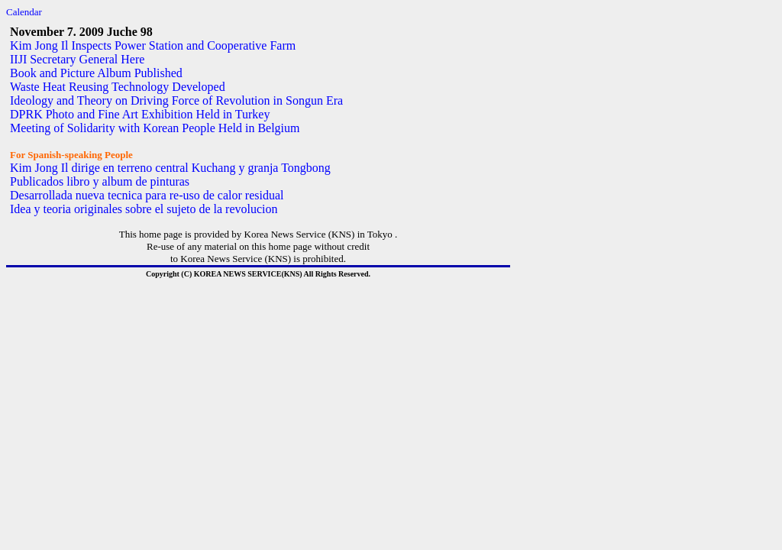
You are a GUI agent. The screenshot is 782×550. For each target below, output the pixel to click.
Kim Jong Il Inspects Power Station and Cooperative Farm (153, 45)
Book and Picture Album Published (96, 72)
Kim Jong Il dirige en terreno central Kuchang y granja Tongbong (170, 167)
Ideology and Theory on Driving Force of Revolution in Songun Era (176, 100)
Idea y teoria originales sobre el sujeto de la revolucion (144, 208)
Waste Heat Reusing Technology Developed (117, 86)
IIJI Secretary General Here (77, 59)
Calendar (24, 12)
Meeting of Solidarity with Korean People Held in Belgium (155, 127)
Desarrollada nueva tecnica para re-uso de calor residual (146, 195)
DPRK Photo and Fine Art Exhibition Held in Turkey (140, 114)
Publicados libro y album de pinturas (99, 181)
